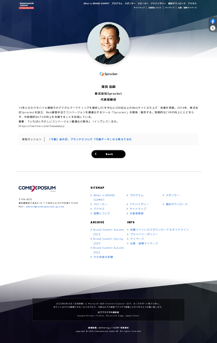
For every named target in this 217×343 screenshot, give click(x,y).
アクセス (192, 3)
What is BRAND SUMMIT (90, 3)
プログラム (112, 3)
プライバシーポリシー (144, 234)
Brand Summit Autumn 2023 (108, 232)
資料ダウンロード (175, 3)
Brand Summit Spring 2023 (108, 241)
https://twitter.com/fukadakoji (42, 126)
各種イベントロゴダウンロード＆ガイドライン (159, 229)
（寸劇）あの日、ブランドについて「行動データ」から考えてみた (90, 139)
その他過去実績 (103, 257)
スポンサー (126, 3)
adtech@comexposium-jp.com (45, 206)
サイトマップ (139, 7)
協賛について (102, 213)
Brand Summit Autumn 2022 (108, 250)
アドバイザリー (155, 3)
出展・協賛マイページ (187, 7)
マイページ (169, 7)
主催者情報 (137, 213)
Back (109, 153)
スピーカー (139, 3)
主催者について (154, 7)
